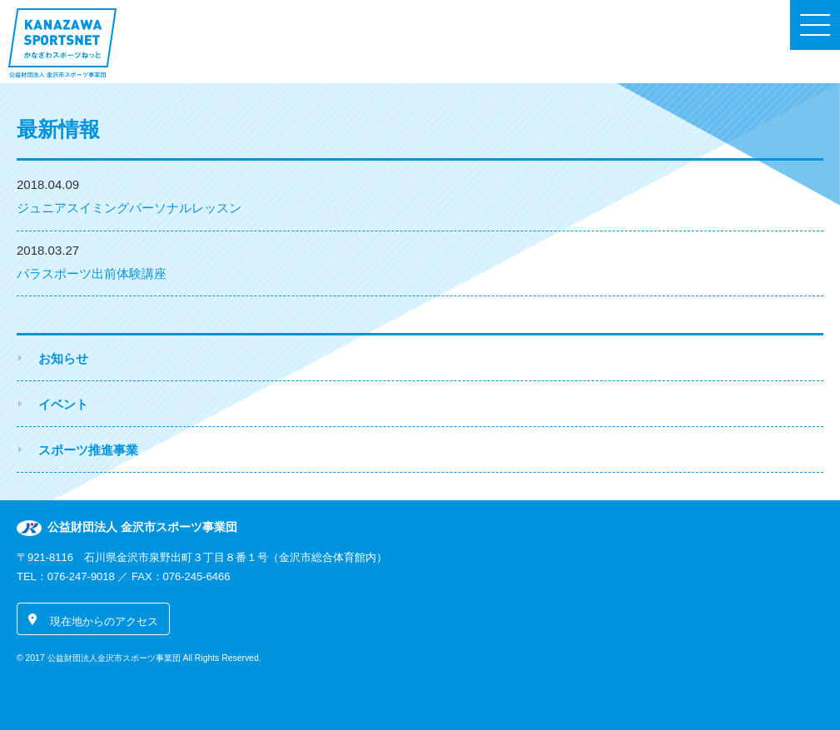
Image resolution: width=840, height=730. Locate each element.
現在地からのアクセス (104, 621)
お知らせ (63, 358)
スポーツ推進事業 (88, 450)
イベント (63, 404)
